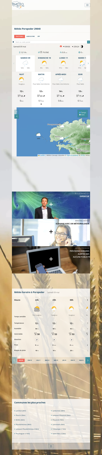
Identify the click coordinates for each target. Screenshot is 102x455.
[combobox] (52, 42)
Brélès (19, 420)
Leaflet (41, 155)
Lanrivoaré (58, 424)
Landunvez (58, 411)
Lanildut (20, 411)
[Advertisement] (53, 17)
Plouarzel (57, 420)
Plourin (19, 415)
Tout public (19, 36)
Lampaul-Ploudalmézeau (26, 429)
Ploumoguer (22, 434)
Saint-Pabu (58, 434)
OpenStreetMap (72, 155)
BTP (39, 36)
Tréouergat (58, 429)
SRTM (83, 155)
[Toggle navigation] (87, 5)
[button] (61, 140)
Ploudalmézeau (22, 424)
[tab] (21, 360)
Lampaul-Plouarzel (60, 415)
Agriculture (30, 36)
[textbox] (52, 42)
